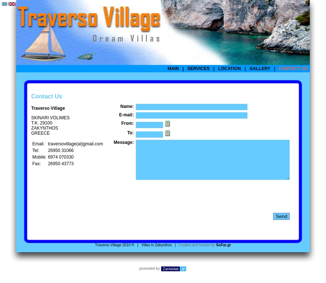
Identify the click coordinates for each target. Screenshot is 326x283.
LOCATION (229, 68)
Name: (127, 106)
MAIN (173, 68)
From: (127, 123)
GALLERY (260, 68)
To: (130, 132)
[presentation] (191, 204)
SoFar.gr (223, 253)
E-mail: (126, 114)
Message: (124, 142)
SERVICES (199, 68)
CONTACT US (293, 68)
